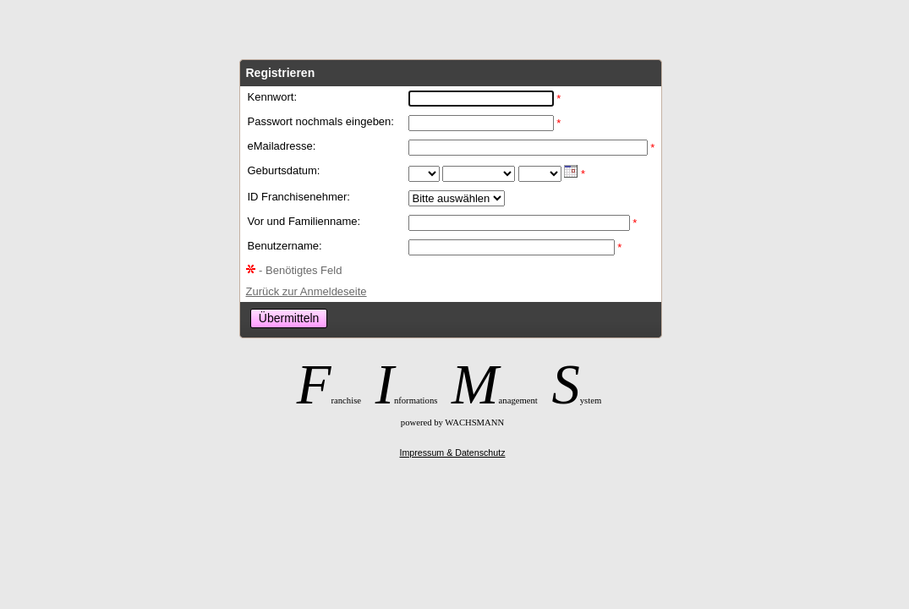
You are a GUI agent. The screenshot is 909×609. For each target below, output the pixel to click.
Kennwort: (273, 97)
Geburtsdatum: (284, 170)
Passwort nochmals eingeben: (321, 121)
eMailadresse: (282, 146)
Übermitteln (289, 318)
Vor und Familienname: (304, 221)
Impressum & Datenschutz (453, 452)
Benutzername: (285, 245)
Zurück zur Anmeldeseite (306, 291)
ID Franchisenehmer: (299, 196)
